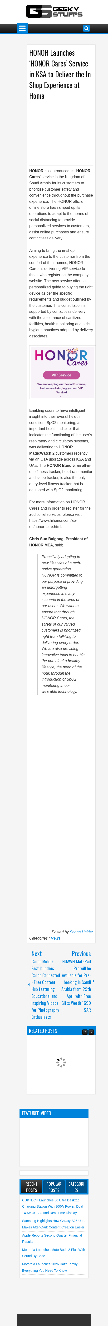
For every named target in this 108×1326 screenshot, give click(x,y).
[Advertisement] (68, 132)
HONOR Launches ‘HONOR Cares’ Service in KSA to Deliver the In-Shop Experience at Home (61, 74)
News (55, 938)
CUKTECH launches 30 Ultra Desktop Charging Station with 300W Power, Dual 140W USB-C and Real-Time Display (52, 1206)
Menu (22, 28)
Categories (76, 1187)
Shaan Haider (81, 932)
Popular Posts (53, 1187)
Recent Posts (32, 1187)
